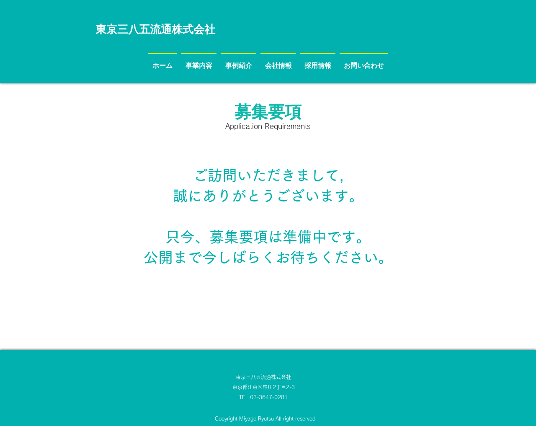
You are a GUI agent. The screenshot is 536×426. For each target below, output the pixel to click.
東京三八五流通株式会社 (263, 377)
